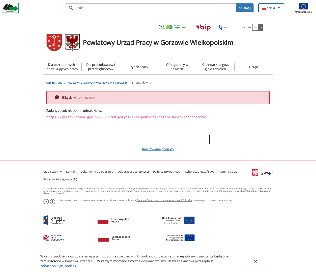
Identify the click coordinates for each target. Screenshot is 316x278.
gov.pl (262, 172)
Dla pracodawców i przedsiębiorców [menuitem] (100, 66)
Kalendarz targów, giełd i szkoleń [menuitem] (215, 66)
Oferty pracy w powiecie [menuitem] (177, 66)
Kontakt (71, 171)
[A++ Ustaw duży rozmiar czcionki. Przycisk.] (248, 27)
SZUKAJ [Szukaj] (245, 8)
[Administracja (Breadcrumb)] (54, 82)
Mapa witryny (52, 171)
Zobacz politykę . (58, 266)
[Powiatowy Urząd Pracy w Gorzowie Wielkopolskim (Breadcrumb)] (97, 82)
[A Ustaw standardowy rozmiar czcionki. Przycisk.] (237, 27)
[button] (255, 261)
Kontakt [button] (224, 27)
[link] (172, 27)
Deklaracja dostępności (133, 171)
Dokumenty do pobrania (97, 171)
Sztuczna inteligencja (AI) (60, 179)
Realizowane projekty (158, 149)
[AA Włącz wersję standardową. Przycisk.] (255, 27)
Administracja (228, 171)
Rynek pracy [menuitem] (139, 67)
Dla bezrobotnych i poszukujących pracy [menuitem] (62, 66)
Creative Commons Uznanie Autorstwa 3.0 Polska (164, 200)
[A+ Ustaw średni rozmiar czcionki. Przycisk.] (243, 27)
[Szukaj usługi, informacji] (151, 7)
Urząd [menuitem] (253, 67)
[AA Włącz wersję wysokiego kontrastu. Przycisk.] (260, 27)
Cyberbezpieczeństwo (199, 171)
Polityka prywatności (167, 171)
